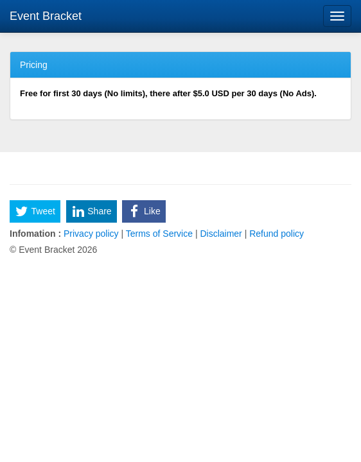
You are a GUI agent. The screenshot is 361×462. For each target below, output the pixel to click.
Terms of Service (159, 233)
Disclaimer (221, 233)
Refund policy (275, 233)
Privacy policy (91, 233)
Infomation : (35, 233)
